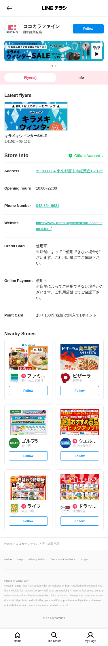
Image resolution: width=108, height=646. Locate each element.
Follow (88, 30)
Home (18, 641)
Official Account (87, 155)
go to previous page (9, 8)
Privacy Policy (37, 559)
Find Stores (54, 641)
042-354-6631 (47, 205)
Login (84, 559)
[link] (12, 29)
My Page (90, 641)
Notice (8, 559)
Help (20, 559)
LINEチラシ (54, 8)
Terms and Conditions (62, 559)
